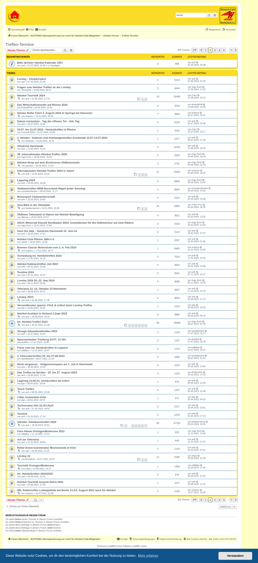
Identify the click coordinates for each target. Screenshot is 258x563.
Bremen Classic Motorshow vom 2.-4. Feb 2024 (46, 247)
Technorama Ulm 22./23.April (35, 405)
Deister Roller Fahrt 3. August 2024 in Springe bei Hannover (55, 113)
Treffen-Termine (20, 44)
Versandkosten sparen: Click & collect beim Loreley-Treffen (54, 305)
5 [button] (224, 50)
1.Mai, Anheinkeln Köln (31, 397)
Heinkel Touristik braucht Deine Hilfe (40, 481)
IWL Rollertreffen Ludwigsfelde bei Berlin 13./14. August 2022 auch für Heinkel (66, 490)
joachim (29, 165)
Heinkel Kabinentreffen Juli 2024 (37, 263)
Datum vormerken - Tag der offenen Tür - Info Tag (48, 121)
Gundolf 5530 (28, 132)
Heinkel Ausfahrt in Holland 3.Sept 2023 (42, 313)
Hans (194, 456)
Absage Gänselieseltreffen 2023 (37, 331)
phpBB (111, 546)
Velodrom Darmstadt (30, 146)
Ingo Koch (197, 87)
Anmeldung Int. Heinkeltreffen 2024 (39, 255)
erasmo (29, 116)
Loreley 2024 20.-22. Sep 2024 (35, 280)
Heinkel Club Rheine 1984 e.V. (36, 239)
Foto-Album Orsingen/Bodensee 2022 (40, 431)
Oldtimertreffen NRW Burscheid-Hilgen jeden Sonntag (51, 188)
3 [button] (214, 50)
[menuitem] (30, 29)
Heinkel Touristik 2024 (31, 95)
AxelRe (24, 342)
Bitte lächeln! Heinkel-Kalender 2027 (40, 62)
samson (196, 170)
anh (23, 65)
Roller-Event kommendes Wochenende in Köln (46, 447)
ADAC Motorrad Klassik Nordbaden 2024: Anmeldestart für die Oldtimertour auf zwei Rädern (75, 222)
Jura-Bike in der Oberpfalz (33, 205)
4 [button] (219, 50)
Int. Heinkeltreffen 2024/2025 (35, 473)
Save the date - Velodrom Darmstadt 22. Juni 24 (47, 230)
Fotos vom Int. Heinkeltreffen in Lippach (42, 347)
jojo (23, 308)
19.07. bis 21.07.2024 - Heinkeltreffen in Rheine (46, 129)
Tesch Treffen (25, 388)
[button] (194, 50)
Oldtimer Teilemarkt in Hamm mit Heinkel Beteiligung (50, 214)
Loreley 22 (23, 456)
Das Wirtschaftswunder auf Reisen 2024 (42, 104)
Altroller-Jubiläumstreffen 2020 (36, 422)
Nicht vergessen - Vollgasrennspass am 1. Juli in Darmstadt (55, 364)
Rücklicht (30, 459)
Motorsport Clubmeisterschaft (36, 196)
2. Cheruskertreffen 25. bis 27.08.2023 (40, 355)
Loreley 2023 (25, 297)
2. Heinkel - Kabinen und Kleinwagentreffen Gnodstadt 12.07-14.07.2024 (62, 137)
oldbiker (25, 350)
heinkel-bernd (32, 208)
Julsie (24, 242)
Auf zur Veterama (28, 439)
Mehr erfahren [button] (148, 555)
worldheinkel (198, 331)
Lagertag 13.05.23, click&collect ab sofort (43, 380)
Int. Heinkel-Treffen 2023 (32, 321)
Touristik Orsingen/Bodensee (35, 465)
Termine (22, 413)
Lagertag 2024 (26, 180)
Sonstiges (55, 65)
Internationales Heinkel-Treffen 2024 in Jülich (45, 170)
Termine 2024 (25, 272)
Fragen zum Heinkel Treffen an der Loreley (44, 87)
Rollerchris (197, 372)
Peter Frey (197, 205)
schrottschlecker (29, 191)
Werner (25, 217)
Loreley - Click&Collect (31, 79)
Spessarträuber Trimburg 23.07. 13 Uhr (41, 339)
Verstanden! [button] (235, 555)
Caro (194, 95)
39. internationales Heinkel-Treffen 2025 (42, 154)
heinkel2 (30, 141)
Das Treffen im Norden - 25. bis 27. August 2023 (47, 372)
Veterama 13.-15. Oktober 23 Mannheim (42, 288)
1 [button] (205, 50)
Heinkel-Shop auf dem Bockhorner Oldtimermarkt (48, 162)
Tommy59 (26, 90)
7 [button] (231, 50)
